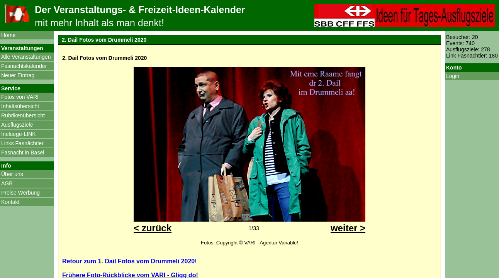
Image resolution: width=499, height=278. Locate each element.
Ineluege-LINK (18, 134)
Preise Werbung (20, 193)
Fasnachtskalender (24, 66)
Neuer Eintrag (17, 75)
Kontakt (10, 202)
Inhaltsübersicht (20, 106)
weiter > (348, 228)
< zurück (152, 228)
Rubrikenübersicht (23, 115)
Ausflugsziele (17, 125)
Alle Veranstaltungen (26, 57)
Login (452, 76)
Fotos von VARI (20, 97)
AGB (7, 183)
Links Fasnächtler (22, 143)
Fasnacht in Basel (22, 152)
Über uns (12, 174)
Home (8, 35)
